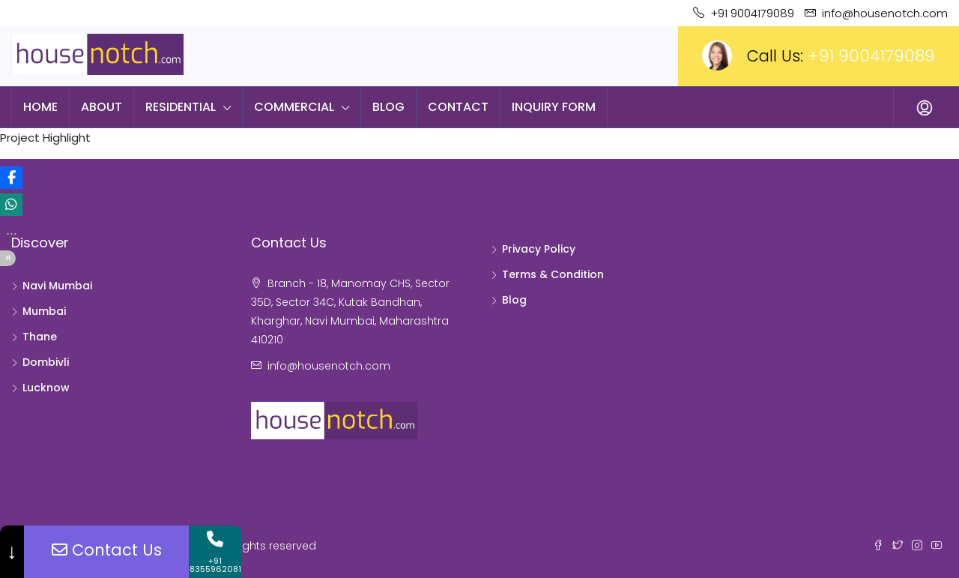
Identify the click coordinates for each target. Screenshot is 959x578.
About (101, 106)
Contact (458, 106)
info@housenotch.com (328, 365)
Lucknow (46, 387)
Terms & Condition (553, 274)
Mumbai (44, 311)
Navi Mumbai (57, 285)
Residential (180, 106)
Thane (39, 336)
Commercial (294, 106)
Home (40, 106)
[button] (11, 177)
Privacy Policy (538, 248)
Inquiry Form (554, 106)
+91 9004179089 (871, 56)
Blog (388, 106)
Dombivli (45, 362)
